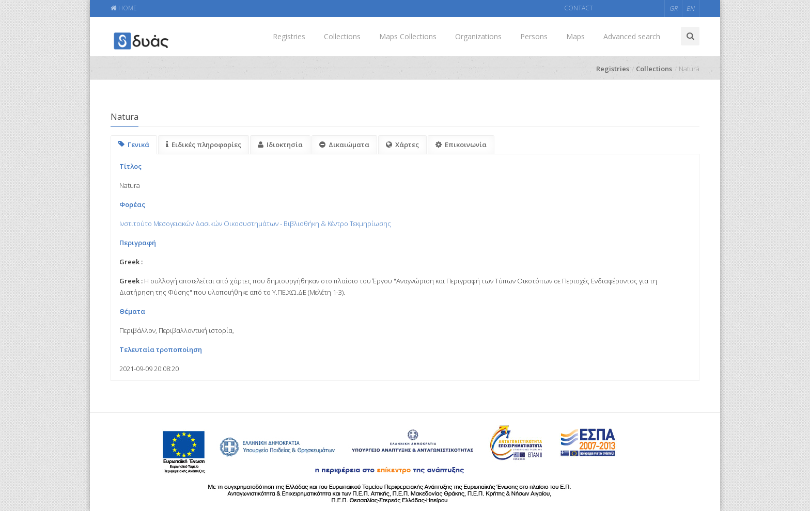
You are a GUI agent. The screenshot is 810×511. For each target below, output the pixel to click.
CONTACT (578, 8)
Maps (575, 36)
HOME (124, 8)
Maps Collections (408, 36)
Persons (534, 36)
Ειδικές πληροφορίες (203, 144)
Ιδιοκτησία (280, 144)
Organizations (478, 36)
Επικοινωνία (461, 144)
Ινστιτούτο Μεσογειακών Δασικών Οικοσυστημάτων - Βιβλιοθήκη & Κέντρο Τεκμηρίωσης (255, 223)
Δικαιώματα (344, 144)
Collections (342, 36)
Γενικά (133, 144)
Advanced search (631, 36)
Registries (289, 36)
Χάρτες (402, 144)
